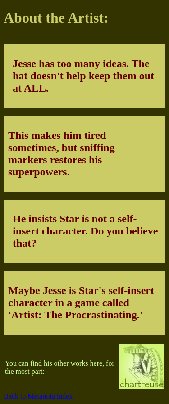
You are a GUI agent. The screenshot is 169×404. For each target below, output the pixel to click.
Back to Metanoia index (38, 396)
